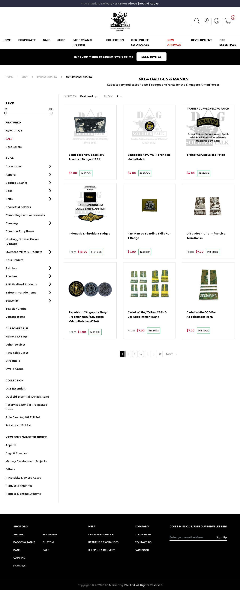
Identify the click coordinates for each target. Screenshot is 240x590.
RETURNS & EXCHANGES (103, 542)
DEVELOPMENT (201, 40)
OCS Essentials (16, 394)
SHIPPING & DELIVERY (101, 549)
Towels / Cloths (16, 314)
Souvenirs (12, 306)
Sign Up (221, 537)
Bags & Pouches (16, 459)
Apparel (11, 180)
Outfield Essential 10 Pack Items (27, 402)
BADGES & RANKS (47, 77)
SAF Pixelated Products (82, 42)
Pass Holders (14, 266)
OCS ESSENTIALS (227, 42)
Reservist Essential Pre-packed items (26, 413)
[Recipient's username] (193, 537)
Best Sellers (14, 152)
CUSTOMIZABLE (17, 334)
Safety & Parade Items (21, 298)
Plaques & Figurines (19, 491)
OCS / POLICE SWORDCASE (140, 42)
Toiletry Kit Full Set (19, 431)
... (153, 354)
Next (169, 354)
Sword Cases (14, 374)
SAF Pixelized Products (21, 290)
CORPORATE (27, 40)
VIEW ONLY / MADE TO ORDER (26, 443)
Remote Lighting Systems (23, 499)
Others (10, 475)
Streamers (13, 366)
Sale (46, 549)
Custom (48, 542)
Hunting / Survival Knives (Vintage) (22, 247)
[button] (50, 172)
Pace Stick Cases (17, 358)
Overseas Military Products (24, 257)
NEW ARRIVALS (174, 42)
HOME (6, 40)
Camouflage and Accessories (25, 221)
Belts (9, 204)
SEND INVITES (151, 56)
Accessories (13, 172)
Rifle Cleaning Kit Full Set (23, 423)
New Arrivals (14, 136)
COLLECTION (115, 40)
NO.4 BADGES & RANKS (79, 77)
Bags (9, 196)
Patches (11, 274)
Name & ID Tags (16, 342)
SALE (46, 40)
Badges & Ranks (16, 188)
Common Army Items (20, 237)
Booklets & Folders (18, 212)
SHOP (61, 40)
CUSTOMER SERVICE (101, 534)
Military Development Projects (26, 467)
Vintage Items (15, 322)
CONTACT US (143, 542)
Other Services (16, 350)
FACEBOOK (142, 549)
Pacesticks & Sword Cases (23, 483)
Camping (12, 229)
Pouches (11, 282)
